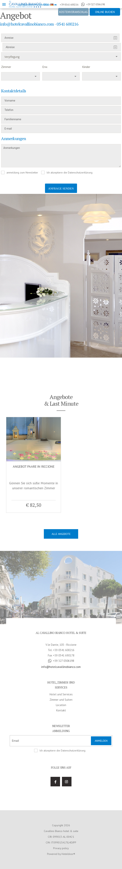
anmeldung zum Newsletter (22, 172)
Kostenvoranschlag (73, 12)
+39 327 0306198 (93, 4)
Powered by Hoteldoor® (61, 780)
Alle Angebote (61, 534)
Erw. (45, 67)
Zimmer (6, 67)
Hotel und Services (61, 621)
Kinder (86, 67)
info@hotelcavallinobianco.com (61, 593)
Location (61, 632)
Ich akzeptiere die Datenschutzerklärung (69, 172)
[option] (61, 276)
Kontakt (61, 637)
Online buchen (105, 12)
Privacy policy (61, 775)
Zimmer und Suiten (61, 626)
